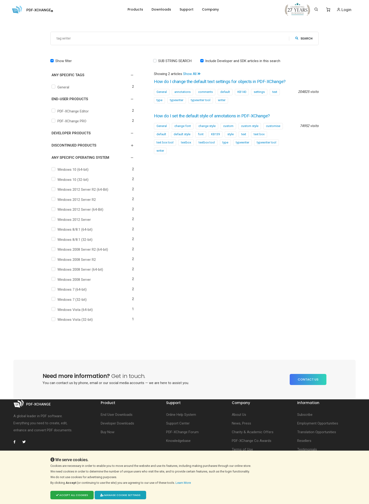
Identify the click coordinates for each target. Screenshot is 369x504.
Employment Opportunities (317, 423)
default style (182, 134)
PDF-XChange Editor (71, 111)
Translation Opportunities (316, 432)
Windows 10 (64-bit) (70, 170)
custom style (249, 126)
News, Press (241, 423)
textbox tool (207, 142)
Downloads (161, 9)
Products (135, 9)
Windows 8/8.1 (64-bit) (72, 230)
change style (207, 126)
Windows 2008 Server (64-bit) (78, 270)
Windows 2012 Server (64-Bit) (78, 210)
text (274, 92)
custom (228, 126)
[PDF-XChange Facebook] (16, 441)
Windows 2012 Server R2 (74, 200)
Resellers (304, 441)
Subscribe (305, 415)
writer (221, 100)
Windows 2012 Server (72, 220)
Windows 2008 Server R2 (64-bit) (80, 250)
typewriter (176, 100)
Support (186, 9)
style (230, 134)
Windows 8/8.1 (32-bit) (72, 240)
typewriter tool (200, 100)
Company (210, 9)
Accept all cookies (72, 495)
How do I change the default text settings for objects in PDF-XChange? (223, 81)
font (201, 134)
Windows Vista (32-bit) (73, 320)
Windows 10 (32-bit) (70, 180)
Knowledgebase (178, 441)
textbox (186, 142)
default (225, 92)
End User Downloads (116, 415)
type (159, 100)
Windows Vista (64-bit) (73, 310)
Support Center (178, 423)
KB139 (215, 134)
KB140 (241, 92)
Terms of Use (242, 449)
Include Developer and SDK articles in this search (242, 61)
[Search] (316, 9)
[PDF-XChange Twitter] (25, 441)
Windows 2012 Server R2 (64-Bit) (80, 190)
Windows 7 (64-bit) (70, 290)
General (61, 87)
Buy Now (107, 432)
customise (273, 126)
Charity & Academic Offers (252, 432)
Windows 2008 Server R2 (74, 260)
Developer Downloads (117, 423)
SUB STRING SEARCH (175, 61)
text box (259, 134)
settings (259, 92)
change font (182, 126)
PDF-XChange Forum (182, 432)
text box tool (164, 142)
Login (344, 9)
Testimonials (307, 449)
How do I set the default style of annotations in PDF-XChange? (215, 116)
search (304, 38)
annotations (182, 92)
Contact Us (308, 379)
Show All (192, 74)
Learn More (184, 482)
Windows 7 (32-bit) (70, 300)
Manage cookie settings (120, 495)
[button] (90, 75)
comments (205, 92)
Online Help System (181, 415)
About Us (239, 415)
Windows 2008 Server (72, 280)
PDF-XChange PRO (69, 121)
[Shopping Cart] (328, 9)
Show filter (63, 61)
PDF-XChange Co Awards (251, 441)
